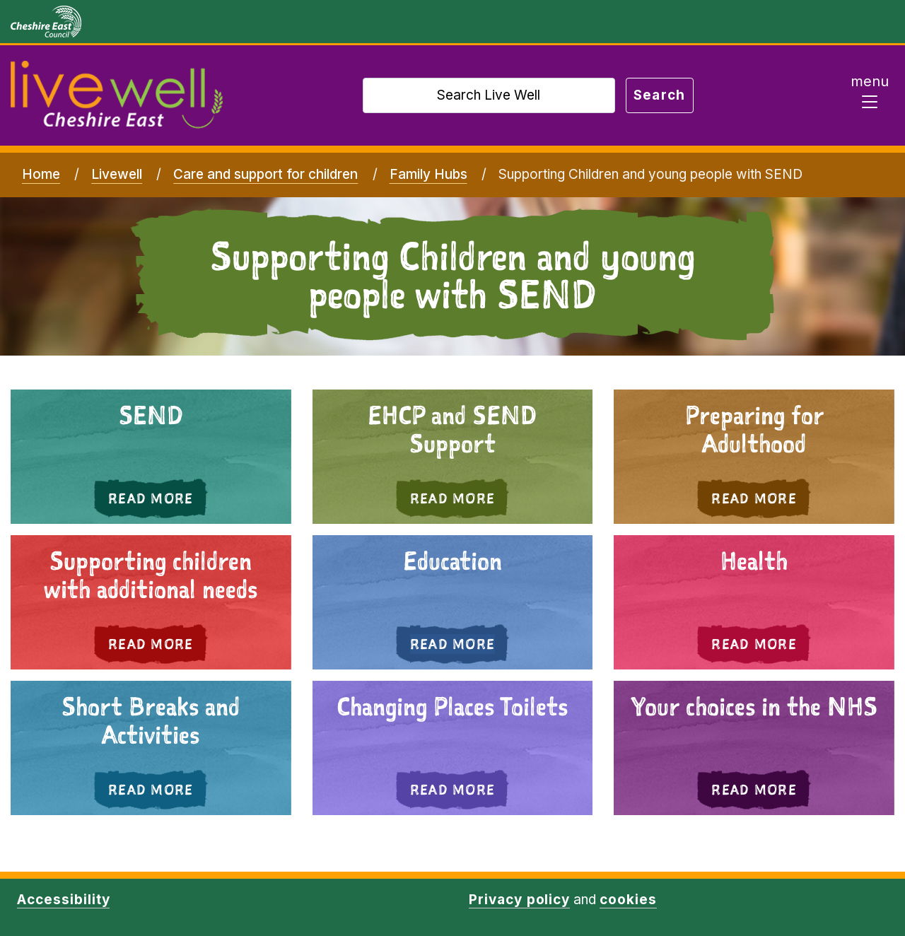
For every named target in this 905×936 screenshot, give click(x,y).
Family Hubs (428, 174)
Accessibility (63, 899)
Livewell (116, 174)
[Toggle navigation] (869, 95)
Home (41, 174)
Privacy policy (519, 899)
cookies (628, 899)
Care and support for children (265, 174)
